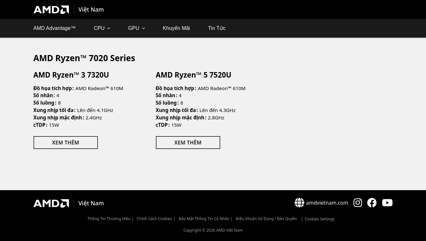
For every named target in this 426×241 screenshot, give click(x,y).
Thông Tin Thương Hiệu (109, 218)
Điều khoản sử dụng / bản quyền (266, 218)
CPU (99, 28)
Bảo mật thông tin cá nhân (204, 218)
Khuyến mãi (176, 28)
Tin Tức (217, 28)
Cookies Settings (320, 219)
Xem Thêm (65, 142)
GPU (133, 28)
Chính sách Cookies (154, 218)
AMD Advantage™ (54, 28)
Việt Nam (91, 9)
